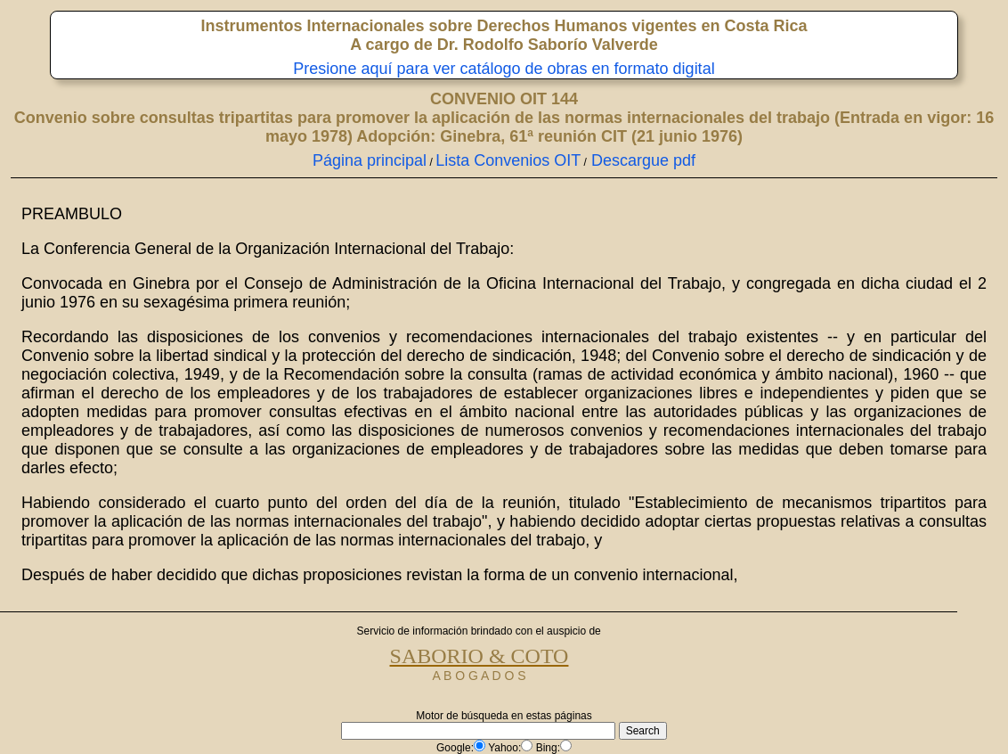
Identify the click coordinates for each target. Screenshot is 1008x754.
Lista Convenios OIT (508, 160)
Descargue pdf (641, 160)
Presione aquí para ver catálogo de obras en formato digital (503, 69)
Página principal (370, 160)
